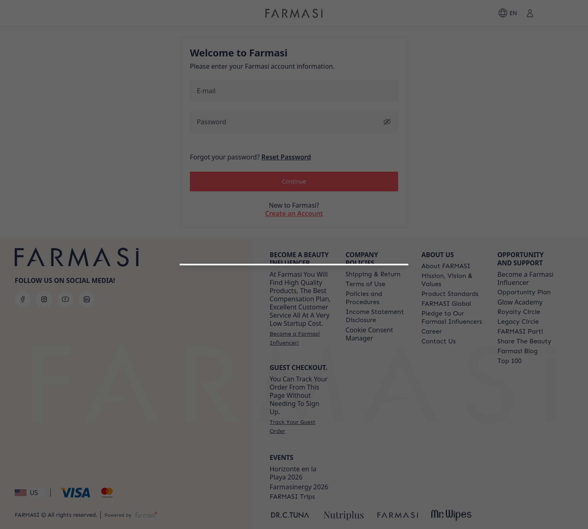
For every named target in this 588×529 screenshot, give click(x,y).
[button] (294, 366)
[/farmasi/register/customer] (294, 387)
